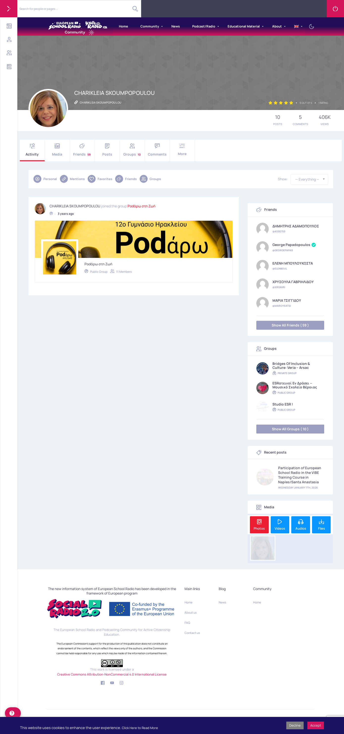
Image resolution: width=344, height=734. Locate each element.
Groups (132, 150)
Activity (32, 150)
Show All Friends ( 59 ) (290, 325)
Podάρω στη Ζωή (141, 205)
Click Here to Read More (140, 728)
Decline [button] (295, 725)
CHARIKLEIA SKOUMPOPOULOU (75, 205)
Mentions (72, 179)
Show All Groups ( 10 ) (290, 429)
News (175, 26)
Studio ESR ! (282, 404)
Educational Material (244, 26)
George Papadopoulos (294, 245)
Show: (283, 179)
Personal (45, 179)
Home (123, 26)
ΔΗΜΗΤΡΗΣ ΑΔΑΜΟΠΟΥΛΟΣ (295, 226)
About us (191, 612)
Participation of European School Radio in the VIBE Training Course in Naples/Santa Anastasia (299, 474)
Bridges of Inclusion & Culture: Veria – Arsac (291, 366)
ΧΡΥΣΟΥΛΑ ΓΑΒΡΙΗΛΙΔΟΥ (293, 282)
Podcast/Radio (203, 26)
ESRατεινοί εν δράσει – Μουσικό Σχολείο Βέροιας (294, 385)
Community (149, 26)
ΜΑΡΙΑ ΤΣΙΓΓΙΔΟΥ (286, 300)
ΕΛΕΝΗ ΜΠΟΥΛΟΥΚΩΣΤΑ (292, 263)
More (182, 149)
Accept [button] (315, 725)
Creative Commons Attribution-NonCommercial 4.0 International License (112, 674)
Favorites (100, 179)
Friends (82, 150)
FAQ (187, 623)
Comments (157, 150)
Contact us (192, 633)
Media (57, 150)
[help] (13, 713)
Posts (107, 150)
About (277, 26)
